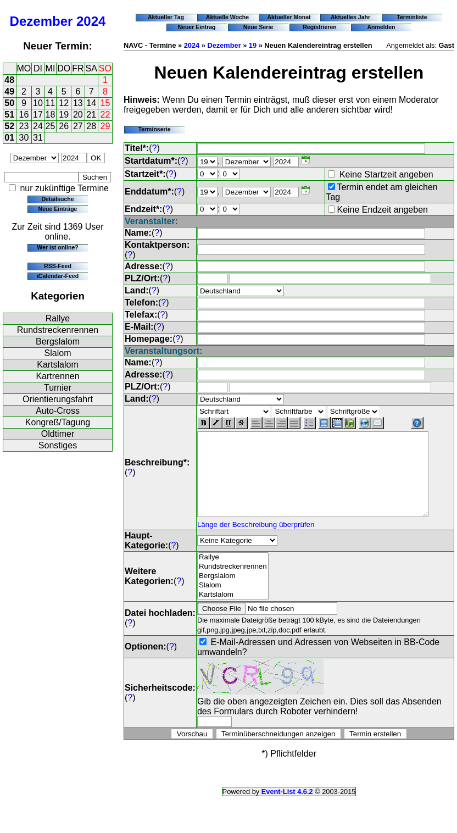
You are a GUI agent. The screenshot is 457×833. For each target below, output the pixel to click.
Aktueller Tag (166, 17)
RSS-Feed (57, 266)
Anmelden (381, 27)
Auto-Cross (58, 410)
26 (64, 126)
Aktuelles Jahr (350, 17)
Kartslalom (58, 364)
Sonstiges (57, 445)
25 (50, 126)
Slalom (57, 353)
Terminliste (412, 17)
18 (50, 114)
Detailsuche (57, 199)
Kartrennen (57, 376)
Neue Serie (258, 27)
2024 (90, 21)
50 (9, 103)
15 (105, 103)
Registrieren (320, 27)
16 (24, 114)
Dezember (41, 21)
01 (9, 137)
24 (38, 126)
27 (78, 126)
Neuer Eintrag (196, 27)
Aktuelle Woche (227, 17)
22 (105, 114)
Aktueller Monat (288, 17)
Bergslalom (58, 341)
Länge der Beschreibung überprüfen (255, 531)
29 (105, 126)
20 (78, 114)
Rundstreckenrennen (58, 330)
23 (24, 126)
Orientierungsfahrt (58, 399)
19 (64, 114)
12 (64, 103)
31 (38, 137)
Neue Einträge (57, 209)
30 (24, 137)
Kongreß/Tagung (57, 422)
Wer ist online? (57, 247)
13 (78, 103)
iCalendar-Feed (58, 276)
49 (9, 91)
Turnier (57, 387)
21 (91, 114)
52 (9, 126)
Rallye (58, 318)
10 (38, 103)
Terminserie (154, 129)
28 (91, 126)
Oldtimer (57, 433)
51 (9, 114)
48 (9, 80)
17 (38, 114)
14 (91, 103)
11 (50, 103)
